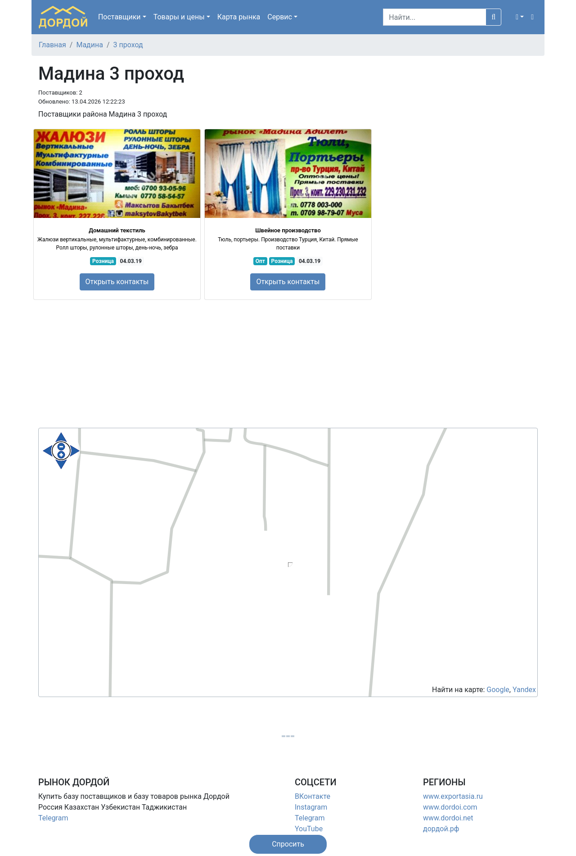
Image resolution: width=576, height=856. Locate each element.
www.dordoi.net (448, 818)
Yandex (524, 689)
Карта (239, 17)
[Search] (434, 17)
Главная (52, 45)
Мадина (89, 45)
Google (497, 689)
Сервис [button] (279, 17)
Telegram (53, 818)
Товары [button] (179, 17)
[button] (519, 17)
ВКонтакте (312, 796)
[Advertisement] (288, 365)
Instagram (311, 807)
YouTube (309, 828)
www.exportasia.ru (453, 796)
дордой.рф (441, 828)
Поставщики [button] (119, 17)
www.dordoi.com (450, 807)
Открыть (117, 281)
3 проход (128, 45)
